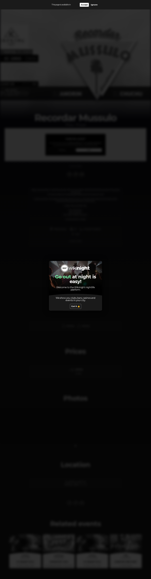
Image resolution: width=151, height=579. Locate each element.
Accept (84, 5)
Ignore (94, 5)
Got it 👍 (75, 306)
